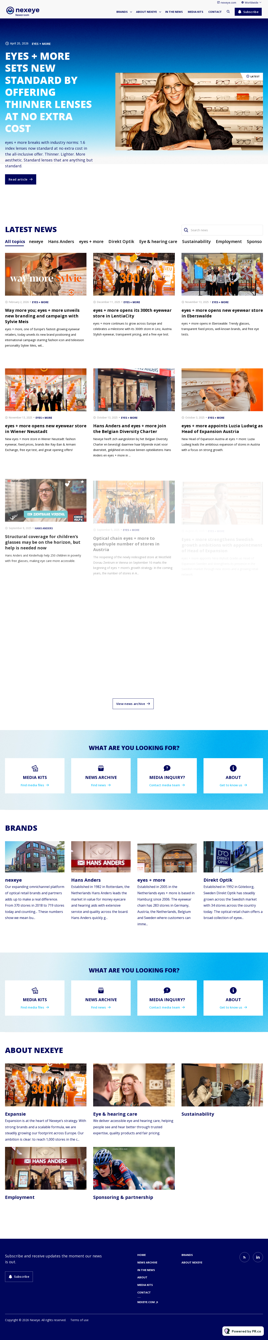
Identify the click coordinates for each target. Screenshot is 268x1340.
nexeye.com (228, 2)
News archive (147, 1262)
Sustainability (198, 1114)
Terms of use (79, 1320)
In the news (174, 12)
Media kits (195, 12)
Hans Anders (86, 880)
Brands (122, 12)
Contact (215, 12)
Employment (20, 1197)
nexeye (13, 880)
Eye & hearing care (115, 1114)
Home (141, 1255)
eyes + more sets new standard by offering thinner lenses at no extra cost (48, 92)
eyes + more (41, 44)
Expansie (15, 1114)
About (142, 1277)
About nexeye (146, 12)
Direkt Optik (218, 880)
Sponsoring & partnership (123, 1197)
